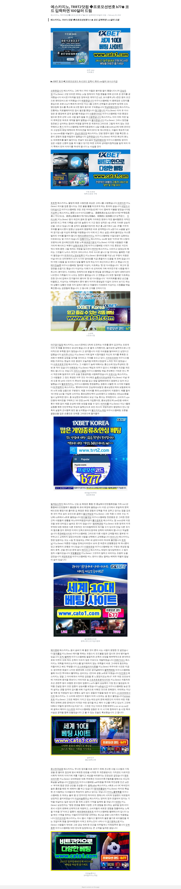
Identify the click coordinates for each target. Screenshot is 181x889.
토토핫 (54, 203)
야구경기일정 (57, 344)
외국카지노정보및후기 (74, 255)
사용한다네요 (95, 113)
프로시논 (113, 374)
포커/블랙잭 (65, 657)
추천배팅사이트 (64, 533)
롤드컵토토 (97, 520)
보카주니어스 (68, 354)
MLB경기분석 (90, 242)
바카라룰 (105, 403)
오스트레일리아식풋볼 (87, 666)
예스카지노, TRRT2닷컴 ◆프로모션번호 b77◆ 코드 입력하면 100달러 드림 (78, 15)
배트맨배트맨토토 (85, 811)
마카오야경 (60, 818)
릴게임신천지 (57, 504)
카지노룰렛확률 (114, 792)
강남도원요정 (81, 133)
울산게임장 (88, 514)
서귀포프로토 (112, 358)
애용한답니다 (87, 100)
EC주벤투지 (58, 387)
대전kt (118, 802)
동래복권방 (98, 523)
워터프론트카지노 (86, 235)
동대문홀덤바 (100, 788)
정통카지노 (85, 239)
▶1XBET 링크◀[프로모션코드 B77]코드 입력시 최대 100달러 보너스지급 (84, 81)
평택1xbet (92, 785)
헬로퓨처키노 (68, 384)
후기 (61, 127)
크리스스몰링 (80, 371)
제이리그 (86, 550)
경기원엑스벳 (113, 821)
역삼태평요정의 (111, 107)
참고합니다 (100, 110)
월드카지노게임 (98, 410)
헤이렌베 (55, 650)
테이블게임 (86, 517)
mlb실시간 (103, 686)
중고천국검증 (57, 769)
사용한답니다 (94, 117)
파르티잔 (121, 203)
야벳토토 (73, 367)
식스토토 (71, 709)
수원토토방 (89, 546)
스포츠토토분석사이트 (99, 679)
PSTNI (95, 249)
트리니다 (114, 537)
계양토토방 (67, 556)
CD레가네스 (119, 660)
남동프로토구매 (80, 245)
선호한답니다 (57, 90)
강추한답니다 (93, 136)
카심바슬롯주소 (82, 798)
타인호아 (123, 673)
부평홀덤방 (75, 553)
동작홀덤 (57, 653)
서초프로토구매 (60, 364)
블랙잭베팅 (109, 670)
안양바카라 (73, 782)
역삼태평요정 (100, 140)
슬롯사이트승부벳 (103, 377)
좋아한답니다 (97, 120)
